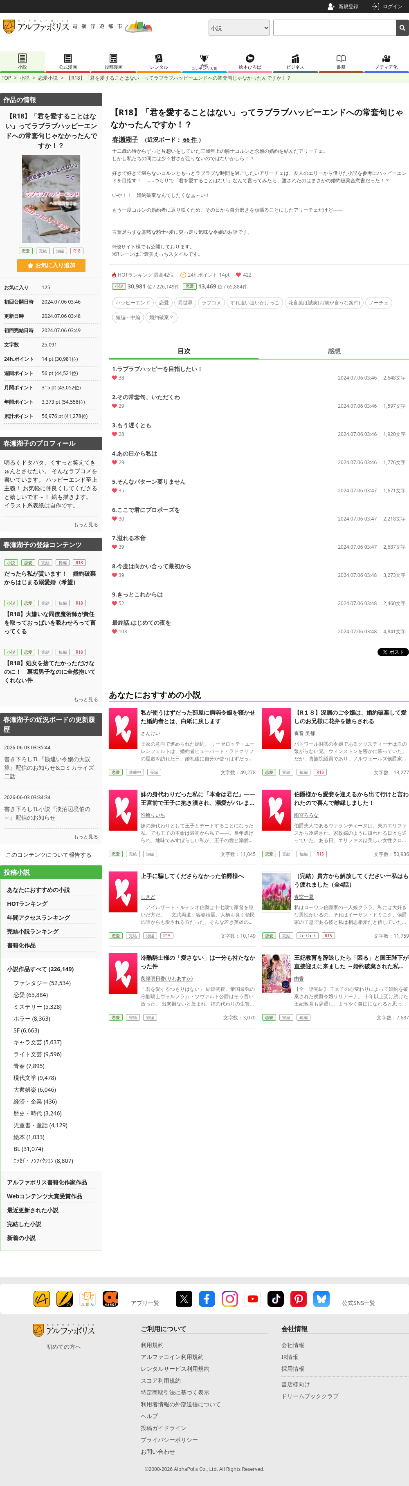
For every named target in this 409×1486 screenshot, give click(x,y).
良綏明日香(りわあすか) (167, 978)
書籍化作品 (21, 945)
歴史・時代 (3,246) (37, 1113)
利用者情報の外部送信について (181, 1404)
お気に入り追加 (51, 265)
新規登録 (348, 6)
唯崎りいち (153, 814)
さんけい (150, 733)
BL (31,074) (28, 1149)
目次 (184, 350)
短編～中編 (128, 317)
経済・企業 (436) (35, 1101)
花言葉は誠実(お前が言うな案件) (324, 302)
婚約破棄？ (161, 317)
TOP (6, 77)
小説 (24, 77)
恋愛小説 (48, 77)
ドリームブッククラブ (310, 1396)
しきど (148, 896)
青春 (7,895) (29, 1066)
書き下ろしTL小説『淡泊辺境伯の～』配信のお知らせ (47, 813)
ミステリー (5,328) (37, 1006)
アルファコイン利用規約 (172, 1357)
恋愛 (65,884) (30, 995)
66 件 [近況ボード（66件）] (190, 139)
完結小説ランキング (32, 931)
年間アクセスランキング (38, 917)
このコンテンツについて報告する (49, 854)
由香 (299, 978)
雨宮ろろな (306, 814)
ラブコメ (211, 302)
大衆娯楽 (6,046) (34, 1089)
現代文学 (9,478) (34, 1078)
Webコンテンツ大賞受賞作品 (44, 1196)
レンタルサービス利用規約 (175, 1368)
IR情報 (289, 1357)
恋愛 (190, 286)
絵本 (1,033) (29, 1137)
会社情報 (292, 1345)
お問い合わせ (158, 1451)
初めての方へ (64, 1346)
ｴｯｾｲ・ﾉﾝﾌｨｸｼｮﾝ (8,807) (43, 1160)
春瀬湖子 (125, 139)
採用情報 (292, 1368)
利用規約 (152, 1345)
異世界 (185, 302)
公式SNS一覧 (358, 1303)
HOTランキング (27, 903)
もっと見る (86, 524)
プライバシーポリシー (169, 1440)
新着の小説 (21, 1238)
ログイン (392, 6)
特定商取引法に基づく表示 (175, 1392)
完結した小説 (24, 1224)
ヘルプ (149, 1416)
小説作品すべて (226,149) (40, 969)
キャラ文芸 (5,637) (37, 1042)
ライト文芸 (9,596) (37, 1054)
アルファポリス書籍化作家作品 (47, 1182)
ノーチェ (379, 302)
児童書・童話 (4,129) (40, 1125)
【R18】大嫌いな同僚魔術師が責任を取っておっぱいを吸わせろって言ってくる (50, 622)
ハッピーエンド (133, 302)
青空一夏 (304, 896)
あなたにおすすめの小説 (38, 890)
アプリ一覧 (145, 1303)
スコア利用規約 (161, 1380)
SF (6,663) (26, 1030)
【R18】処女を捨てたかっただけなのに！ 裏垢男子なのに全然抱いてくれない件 (50, 671)
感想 (334, 350)
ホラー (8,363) (31, 1018)
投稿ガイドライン (164, 1428)
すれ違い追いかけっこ (254, 302)
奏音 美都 (304, 733)
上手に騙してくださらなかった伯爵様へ (192, 876)
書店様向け (295, 1384)
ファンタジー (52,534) (42, 983)
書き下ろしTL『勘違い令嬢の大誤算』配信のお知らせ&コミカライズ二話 (49, 767)
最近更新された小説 (32, 1210)
